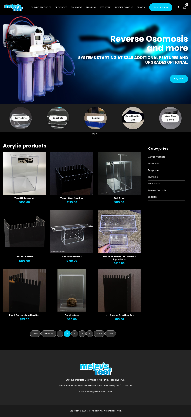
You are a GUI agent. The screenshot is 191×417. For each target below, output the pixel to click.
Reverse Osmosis (124, 7)
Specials (152, 196)
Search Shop (161, 7)
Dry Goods (61, 7)
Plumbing (91, 7)
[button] (93, 134)
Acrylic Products (41, 7)
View (20, 118)
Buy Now (179, 78)
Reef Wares (105, 7)
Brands (141, 7)
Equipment (76, 7)
